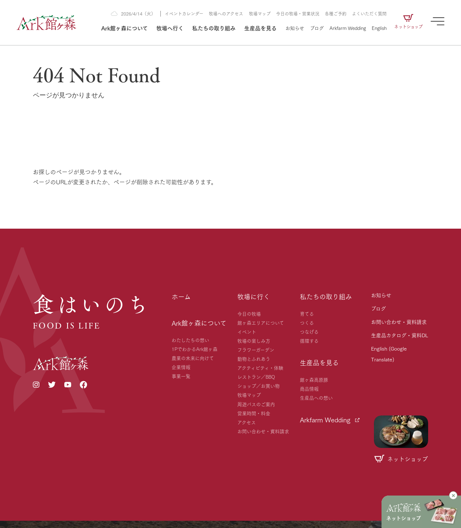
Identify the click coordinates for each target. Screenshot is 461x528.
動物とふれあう (253, 358)
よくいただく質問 (369, 13)
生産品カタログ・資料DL (399, 335)
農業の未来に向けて (193, 357)
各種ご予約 (335, 13)
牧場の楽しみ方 (253, 340)
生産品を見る (260, 27)
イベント (246, 331)
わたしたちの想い (190, 339)
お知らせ (294, 27)
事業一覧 (181, 375)
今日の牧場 (249, 313)
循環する (309, 340)
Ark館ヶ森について (124, 27)
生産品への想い (316, 397)
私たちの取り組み (214, 27)
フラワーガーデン (255, 349)
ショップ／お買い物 (258, 385)
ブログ (317, 27)
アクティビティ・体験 (260, 367)
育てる (307, 313)
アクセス (246, 422)
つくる (307, 322)
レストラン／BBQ (256, 376)
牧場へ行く (170, 27)
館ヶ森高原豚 (314, 379)
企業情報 (181, 366)
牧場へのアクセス (226, 13)
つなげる (309, 331)
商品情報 (309, 388)
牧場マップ (260, 13)
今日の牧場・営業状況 (297, 13)
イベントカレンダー (184, 13)
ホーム (181, 296)
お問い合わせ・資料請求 (263, 431)
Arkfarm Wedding (347, 27)
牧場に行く (253, 296)
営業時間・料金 (253, 413)
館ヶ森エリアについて (260, 322)
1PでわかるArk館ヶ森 (194, 348)
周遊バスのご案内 (256, 404)
